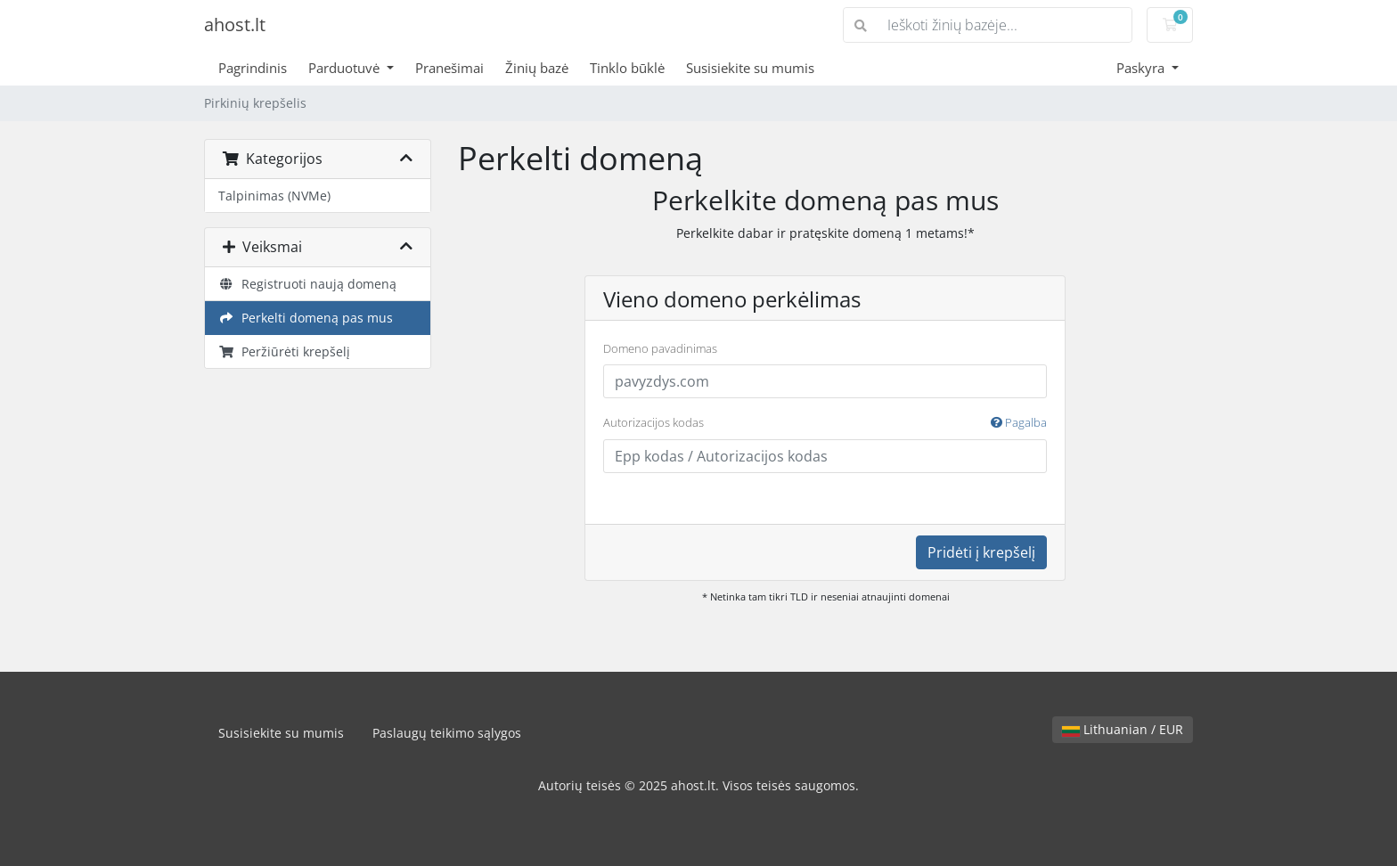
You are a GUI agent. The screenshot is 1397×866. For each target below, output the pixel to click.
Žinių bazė (536, 68)
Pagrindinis (252, 68)
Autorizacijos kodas (825, 423)
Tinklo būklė (627, 68)
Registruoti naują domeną (307, 283)
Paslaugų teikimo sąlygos (446, 732)
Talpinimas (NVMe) (274, 195)
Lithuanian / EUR (1122, 729)
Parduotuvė (345, 68)
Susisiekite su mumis (750, 68)
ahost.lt (235, 24)
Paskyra (1142, 68)
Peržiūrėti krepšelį (284, 351)
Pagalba (1019, 422)
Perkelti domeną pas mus (305, 317)
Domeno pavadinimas (660, 348)
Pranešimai (449, 68)
